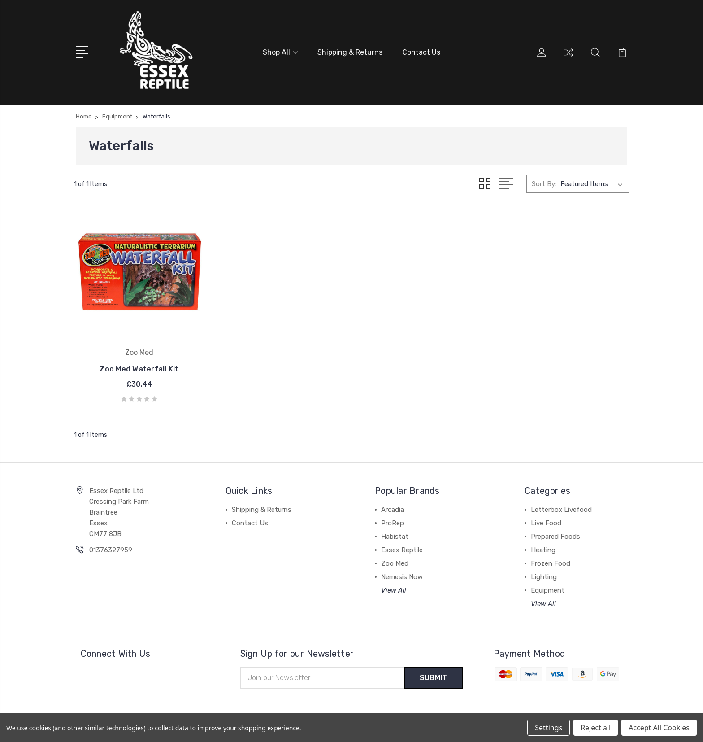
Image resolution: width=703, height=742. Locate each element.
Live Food (546, 520)
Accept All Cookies (659, 728)
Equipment (547, 588)
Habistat (394, 534)
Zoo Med (394, 561)
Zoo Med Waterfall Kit (138, 366)
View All (393, 588)
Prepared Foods (555, 534)
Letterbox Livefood (561, 507)
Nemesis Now (402, 574)
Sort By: (544, 184)
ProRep (392, 520)
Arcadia (392, 507)
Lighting (544, 574)
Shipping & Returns (349, 52)
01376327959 (110, 547)
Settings (548, 728)
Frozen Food (550, 561)
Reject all (596, 728)
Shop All (280, 52)
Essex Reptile (402, 547)
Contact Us (421, 52)
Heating (543, 547)
